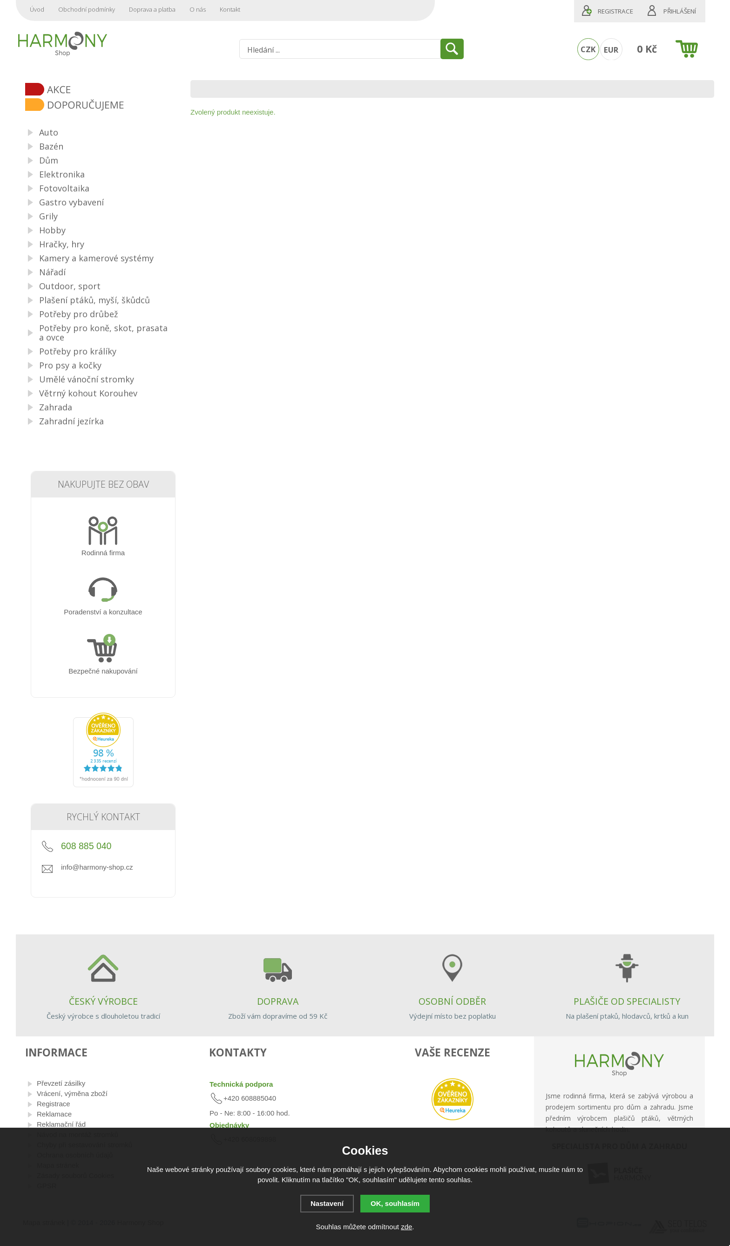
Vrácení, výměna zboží (72, 1093)
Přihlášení (679, 11)
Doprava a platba (152, 9)
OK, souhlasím (395, 1203)
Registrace (615, 11)
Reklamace (54, 1114)
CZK (588, 49)
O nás (197, 9)
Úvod (37, 9)
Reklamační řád (61, 1124)
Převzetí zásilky (61, 1083)
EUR (611, 49)
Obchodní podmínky (86, 9)
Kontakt (230, 9)
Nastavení (327, 1203)
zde (406, 1227)
